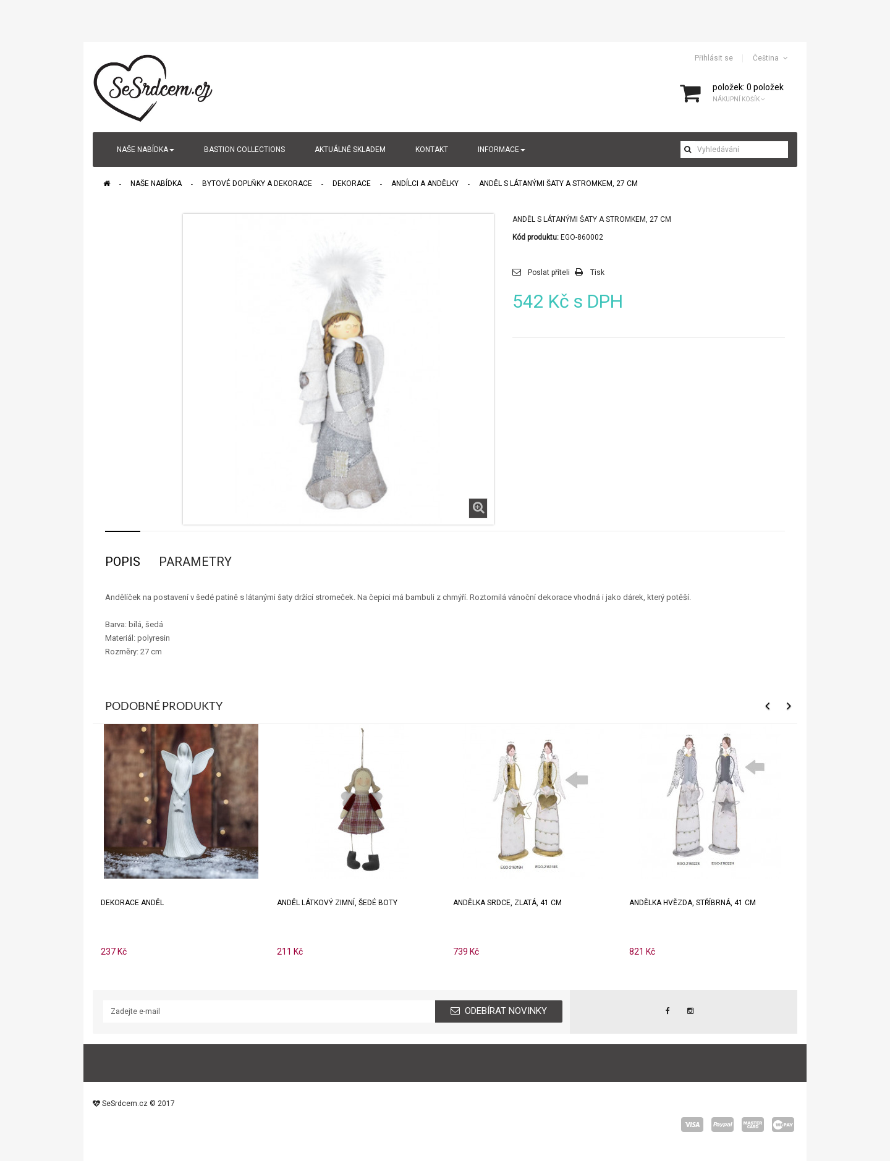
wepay (783, 1124)
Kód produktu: (535, 237)
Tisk (597, 272)
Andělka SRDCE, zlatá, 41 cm (507, 902)
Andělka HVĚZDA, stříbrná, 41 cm (692, 902)
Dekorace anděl (132, 902)
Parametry (195, 561)
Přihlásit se (714, 58)
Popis (122, 561)
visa (692, 1124)
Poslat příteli (549, 272)
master (753, 1124)
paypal (722, 1124)
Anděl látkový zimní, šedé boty (337, 902)
